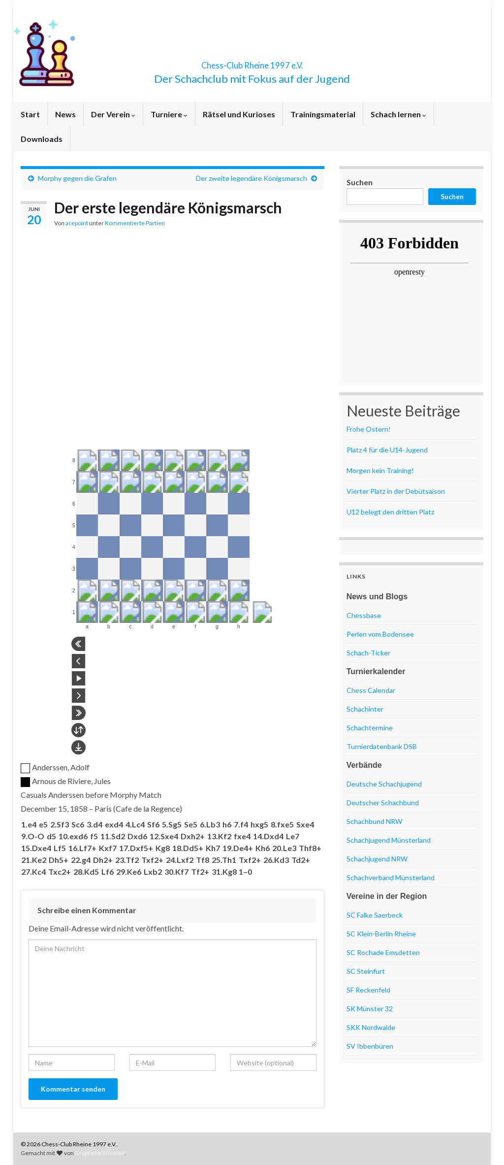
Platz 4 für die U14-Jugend (387, 449)
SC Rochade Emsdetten (383, 952)
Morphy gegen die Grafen (77, 178)
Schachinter (364, 709)
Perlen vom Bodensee (380, 634)
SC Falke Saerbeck (374, 915)
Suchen (359, 182)
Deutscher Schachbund (382, 802)
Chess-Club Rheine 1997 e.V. (252, 62)
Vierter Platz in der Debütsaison (395, 491)
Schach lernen (398, 114)
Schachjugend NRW (377, 859)
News (65, 114)
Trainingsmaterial (322, 114)
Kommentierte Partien (135, 223)
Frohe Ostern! (368, 429)
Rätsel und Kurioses (239, 114)
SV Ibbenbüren (369, 1046)
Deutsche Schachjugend (384, 784)
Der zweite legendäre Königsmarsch (251, 178)
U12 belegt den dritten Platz (390, 512)
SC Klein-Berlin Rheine (381, 933)
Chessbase (363, 615)
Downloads (42, 138)
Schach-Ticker (368, 653)
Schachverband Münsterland (390, 877)
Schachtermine (369, 727)
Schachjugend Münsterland (388, 840)
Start (30, 114)
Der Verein (113, 114)
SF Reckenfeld (368, 990)
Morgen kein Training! (380, 470)
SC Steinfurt (365, 971)
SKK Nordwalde (370, 1027)
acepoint (76, 223)
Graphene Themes (100, 1153)
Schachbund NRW (374, 821)
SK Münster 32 (369, 1008)
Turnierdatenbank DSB (381, 746)
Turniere (169, 114)
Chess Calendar (370, 690)
